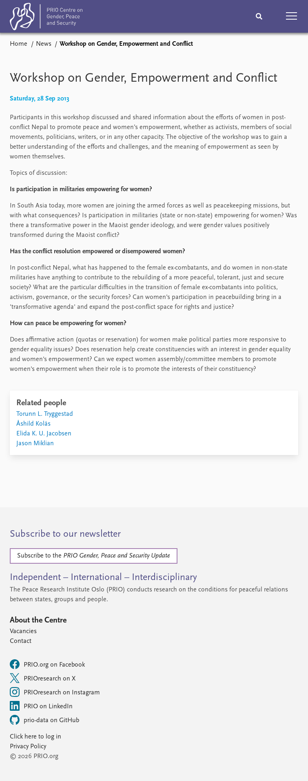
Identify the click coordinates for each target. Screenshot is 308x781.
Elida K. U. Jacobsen (43, 434)
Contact (20, 641)
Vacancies (23, 631)
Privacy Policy (28, 746)
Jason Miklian (35, 443)
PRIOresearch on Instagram (55, 692)
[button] (291, 16)
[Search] (259, 16)
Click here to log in (35, 737)
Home (18, 44)
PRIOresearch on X (42, 678)
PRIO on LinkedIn (41, 706)
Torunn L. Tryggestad (44, 414)
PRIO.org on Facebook (47, 664)
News (43, 44)
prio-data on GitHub (44, 720)
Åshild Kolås (33, 424)
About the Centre (38, 620)
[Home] (46, 18)
